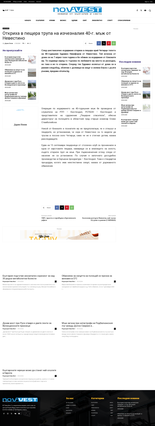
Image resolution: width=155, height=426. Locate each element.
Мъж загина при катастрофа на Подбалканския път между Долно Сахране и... (87, 324)
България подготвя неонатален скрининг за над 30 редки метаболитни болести (16, 59)
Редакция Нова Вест (9, 281)
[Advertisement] (78, 91)
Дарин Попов (9, 43)
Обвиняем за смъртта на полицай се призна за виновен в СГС (15, 71)
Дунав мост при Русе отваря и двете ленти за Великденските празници (15, 83)
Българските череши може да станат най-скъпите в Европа (129, 121)
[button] (149, 10)
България (6, 28)
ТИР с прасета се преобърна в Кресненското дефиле (58, 219)
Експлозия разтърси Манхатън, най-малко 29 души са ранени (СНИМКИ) (99, 219)
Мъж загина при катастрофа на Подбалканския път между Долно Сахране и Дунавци (16, 95)
